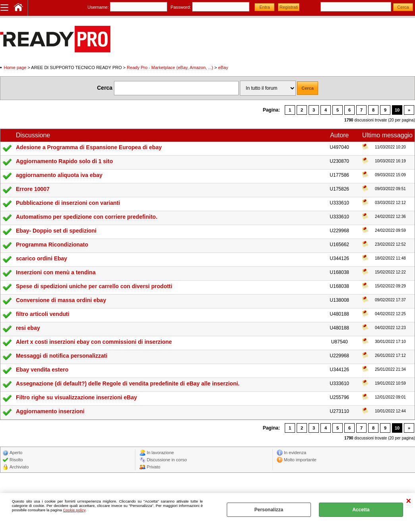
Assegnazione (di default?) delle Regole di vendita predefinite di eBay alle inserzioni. (127, 383)
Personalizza (268, 510)
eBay (223, 67)
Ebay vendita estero (42, 369)
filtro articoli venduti (42, 314)
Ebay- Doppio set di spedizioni (56, 230)
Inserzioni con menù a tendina (56, 272)
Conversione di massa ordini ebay (61, 300)
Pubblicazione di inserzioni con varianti (68, 203)
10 (397, 110)
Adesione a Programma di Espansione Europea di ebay (89, 147)
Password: (181, 7)
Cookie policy (74, 510)
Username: (98, 7)
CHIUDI (408, 501)
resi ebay (28, 328)
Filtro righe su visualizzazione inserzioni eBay (76, 397)
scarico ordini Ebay (41, 258)
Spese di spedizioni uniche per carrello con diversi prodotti (94, 286)
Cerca (104, 88)
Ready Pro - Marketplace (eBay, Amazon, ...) (170, 67)
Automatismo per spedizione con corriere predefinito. (86, 217)
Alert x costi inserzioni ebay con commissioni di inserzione (94, 342)
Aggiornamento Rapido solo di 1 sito (64, 161)
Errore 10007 (33, 189)
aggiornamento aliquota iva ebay (59, 175)
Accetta (360, 510)
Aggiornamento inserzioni (50, 411)
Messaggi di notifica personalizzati (61, 356)
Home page (15, 67)
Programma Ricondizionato (52, 244)
